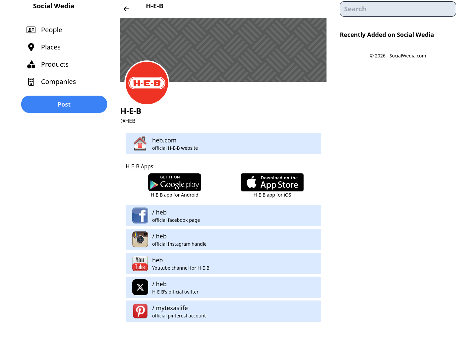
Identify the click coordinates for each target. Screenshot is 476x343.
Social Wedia (53, 5)
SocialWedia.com (407, 55)
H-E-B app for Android (175, 195)
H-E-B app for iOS (272, 195)
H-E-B (154, 5)
